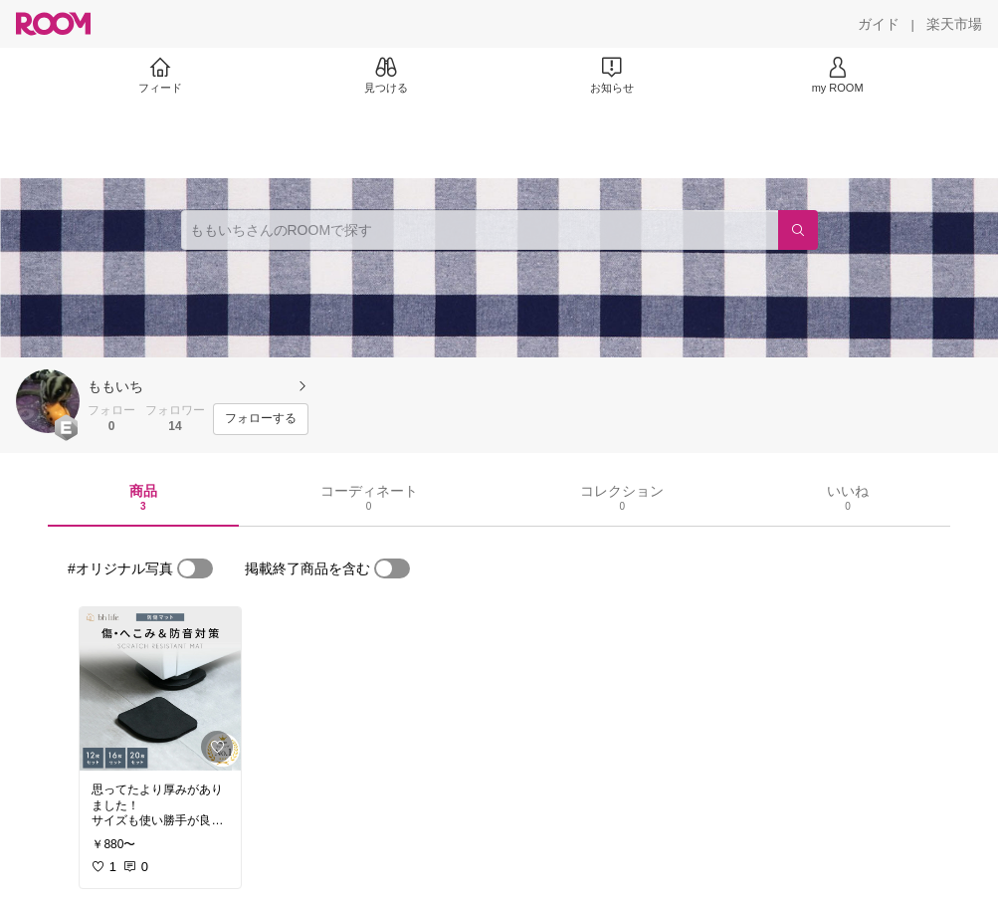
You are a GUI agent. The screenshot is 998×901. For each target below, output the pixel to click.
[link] (160, 689)
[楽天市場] (954, 24)
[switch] (195, 568)
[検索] (798, 230)
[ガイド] (878, 24)
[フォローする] (260, 419)
